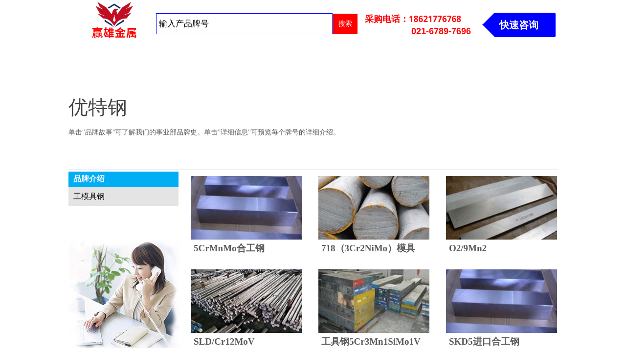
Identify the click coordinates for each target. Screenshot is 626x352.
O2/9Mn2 (468, 248)
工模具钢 (89, 196)
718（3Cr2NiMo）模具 (368, 248)
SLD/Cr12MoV (224, 341)
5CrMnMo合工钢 (229, 248)
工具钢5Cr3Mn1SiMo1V (371, 341)
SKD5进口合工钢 (484, 341)
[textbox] (244, 23)
